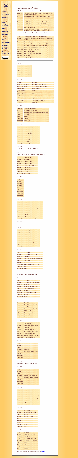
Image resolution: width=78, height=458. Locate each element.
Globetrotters (5, 34)
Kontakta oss (5, 17)
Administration (34, 453)
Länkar (3, 44)
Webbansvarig (5, 53)
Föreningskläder (5, 47)
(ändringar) (43, 451)
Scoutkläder (5, 45)
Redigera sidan (20, 453)
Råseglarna (4, 28)
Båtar (3, 16)
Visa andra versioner (27, 453)
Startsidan (4, 11)
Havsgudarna (5, 31)
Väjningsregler (5, 38)
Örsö (3, 39)
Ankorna (4, 22)
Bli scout (4, 19)
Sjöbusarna (4, 30)
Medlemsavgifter (6, 42)
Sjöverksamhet (5, 14)
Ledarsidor (4, 48)
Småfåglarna (5, 24)
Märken (4, 41)
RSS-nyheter (5, 51)
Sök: (3, 55)
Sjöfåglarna (4, 27)
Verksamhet (4, 13)
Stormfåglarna (5, 25)
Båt (3, 33)
